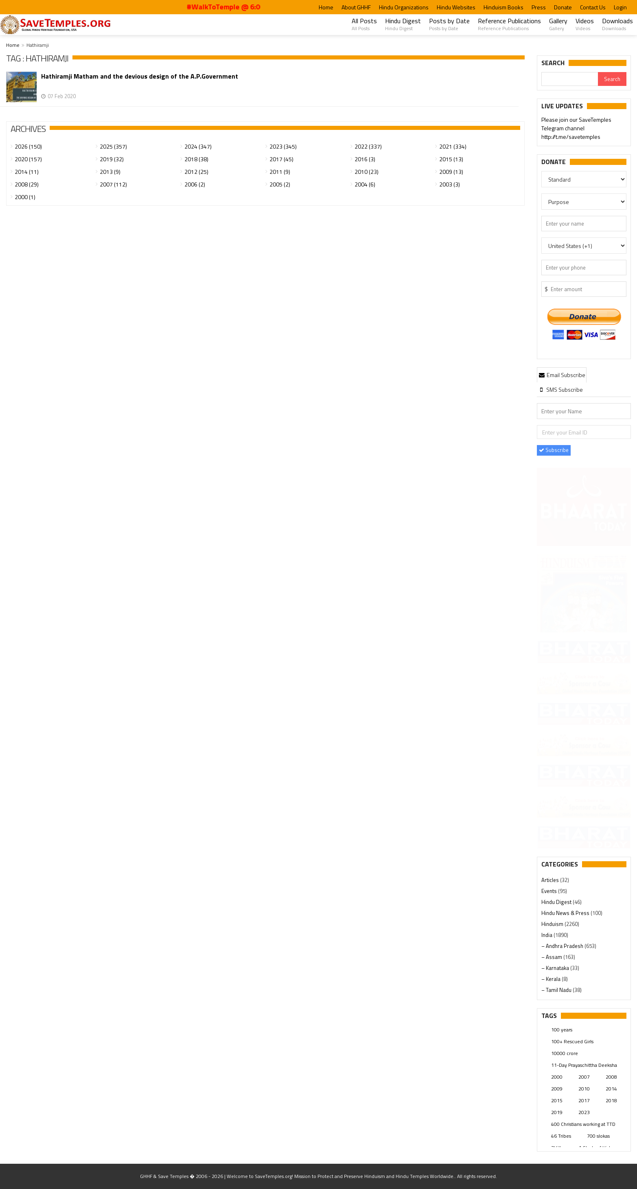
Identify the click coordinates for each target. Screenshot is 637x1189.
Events (549, 891)
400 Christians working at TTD (583, 1124)
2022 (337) (368, 146)
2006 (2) (194, 184)
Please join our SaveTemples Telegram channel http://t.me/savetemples (576, 129)
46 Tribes (561, 1136)
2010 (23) (367, 171)
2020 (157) (28, 159)
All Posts (364, 24)
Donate (563, 7)
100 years (561, 1029)
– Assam (552, 957)
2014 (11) (27, 171)
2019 (557, 1112)
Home (326, 7)
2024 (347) (198, 146)
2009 (557, 1088)
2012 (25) (196, 171)
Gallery (558, 24)
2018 (611, 1100)
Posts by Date (449, 24)
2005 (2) (279, 184)
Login (620, 7)
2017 (584, 1100)
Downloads (617, 24)
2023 (584, 1112)
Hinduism (553, 924)
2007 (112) (113, 184)
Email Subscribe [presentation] (561, 375)
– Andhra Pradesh (562, 946)
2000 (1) (25, 197)
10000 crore (564, 1053)
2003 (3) (449, 184)
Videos (585, 24)
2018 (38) (196, 159)
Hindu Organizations (404, 7)
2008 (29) (27, 184)
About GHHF (356, 7)
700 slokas (598, 1136)
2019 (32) (112, 159)
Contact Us (593, 7)
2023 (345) (283, 146)
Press (539, 7)
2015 (557, 1100)
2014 (611, 1088)
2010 (584, 1088)
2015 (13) (451, 159)
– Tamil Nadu (557, 990)
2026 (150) (28, 146)
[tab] (562, 374)
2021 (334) (452, 146)
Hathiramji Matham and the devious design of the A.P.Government (139, 76)
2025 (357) (113, 146)
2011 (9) (279, 171)
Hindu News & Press (566, 913)
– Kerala (551, 979)
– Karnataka (555, 968)
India (547, 935)
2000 (557, 1077)
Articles (550, 880)
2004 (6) (365, 184)
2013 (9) (110, 171)
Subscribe (554, 450)
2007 (584, 1077)
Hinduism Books (503, 7)
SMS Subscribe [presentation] (560, 389)
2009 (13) (451, 171)
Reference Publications (509, 24)
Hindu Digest (403, 24)
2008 (611, 1077)
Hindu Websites (456, 7)
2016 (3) (365, 159)
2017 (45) (281, 159)
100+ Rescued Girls (572, 1041)
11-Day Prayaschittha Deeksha (584, 1065)
